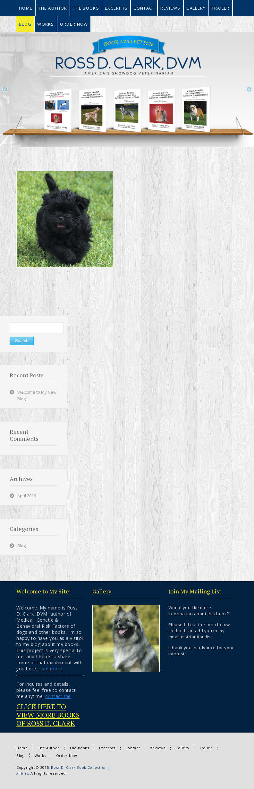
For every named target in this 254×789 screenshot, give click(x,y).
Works (40, 755)
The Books (79, 747)
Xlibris (22, 773)
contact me (58, 696)
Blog (21, 546)
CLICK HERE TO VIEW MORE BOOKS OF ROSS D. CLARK (48, 715)
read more (50, 669)
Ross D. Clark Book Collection (79, 767)
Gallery (182, 747)
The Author (48, 747)
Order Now (66, 755)
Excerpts (107, 747)
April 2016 (26, 496)
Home (22, 747)
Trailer (205, 747)
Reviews (157, 747)
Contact (132, 747)
